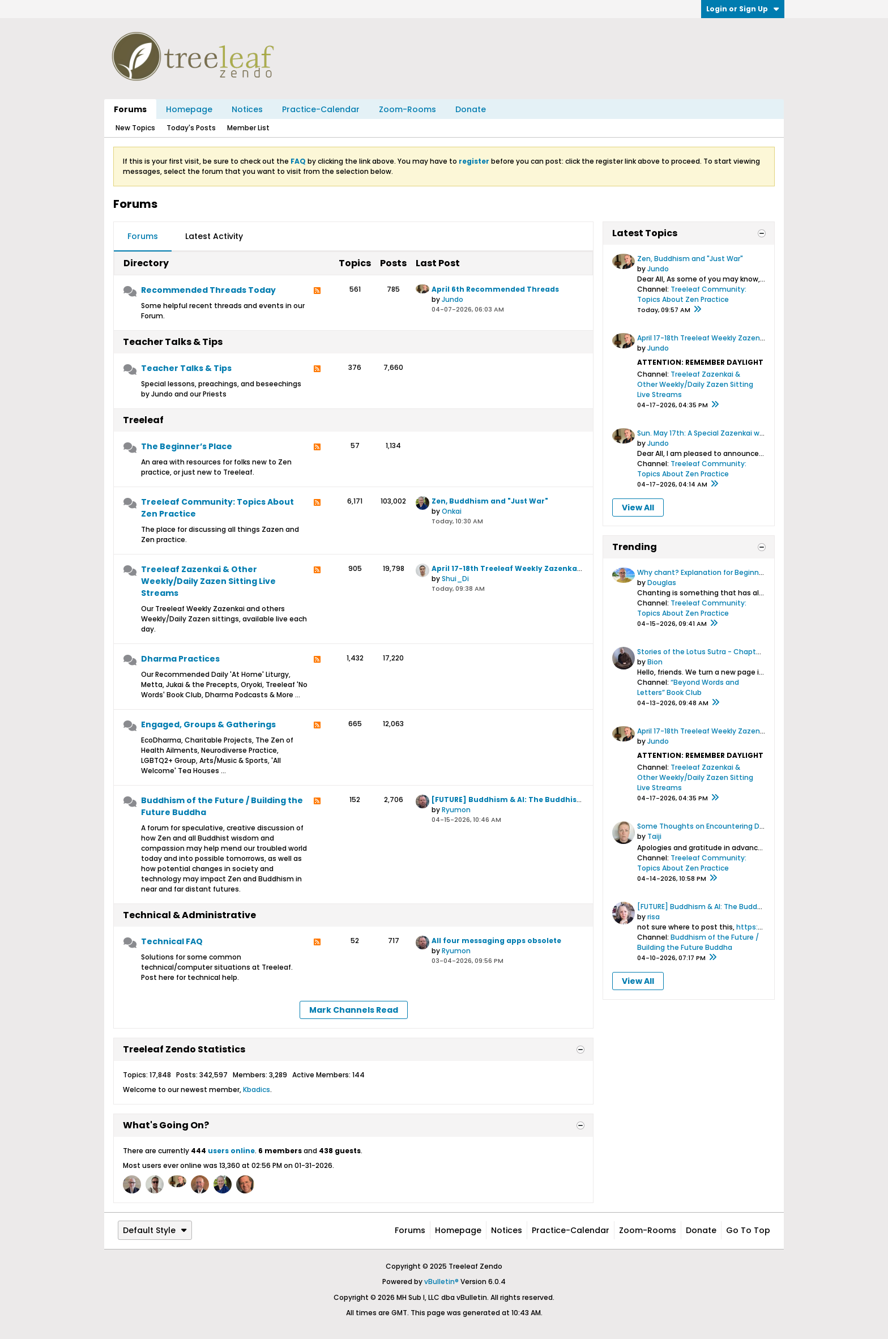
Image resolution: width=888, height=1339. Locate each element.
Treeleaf (143, 420)
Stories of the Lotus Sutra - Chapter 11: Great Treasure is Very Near (752, 651)
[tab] (143, 236)
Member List (248, 128)
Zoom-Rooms (407, 109)
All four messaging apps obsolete (496, 940)
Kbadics (256, 1089)
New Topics (135, 128)
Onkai (452, 511)
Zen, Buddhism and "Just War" (490, 501)
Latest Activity (214, 236)
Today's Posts (191, 128)
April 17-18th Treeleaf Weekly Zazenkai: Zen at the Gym (537, 568)
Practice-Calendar (321, 109)
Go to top (748, 1230)
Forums (130, 109)
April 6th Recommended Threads (495, 289)
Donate (470, 109)
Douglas (661, 582)
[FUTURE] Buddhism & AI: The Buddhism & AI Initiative (535, 799)
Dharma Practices (180, 658)
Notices (247, 109)
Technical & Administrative (189, 915)
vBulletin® (441, 1281)
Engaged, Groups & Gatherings (208, 724)
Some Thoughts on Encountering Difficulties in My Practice (739, 826)
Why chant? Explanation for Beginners (703, 572)
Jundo (452, 299)
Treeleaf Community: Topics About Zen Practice (217, 507)
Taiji (654, 836)
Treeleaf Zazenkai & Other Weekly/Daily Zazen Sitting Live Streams (208, 581)
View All (638, 507)
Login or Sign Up (742, 9)
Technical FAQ (172, 941)
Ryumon (456, 810)
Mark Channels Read (353, 1010)
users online (231, 1150)
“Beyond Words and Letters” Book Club (688, 687)
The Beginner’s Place (186, 446)
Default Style (155, 1230)
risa (653, 917)
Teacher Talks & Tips (173, 341)
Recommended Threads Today (208, 290)
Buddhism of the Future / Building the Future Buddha (222, 806)
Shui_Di (455, 578)
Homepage (189, 109)
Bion (655, 662)
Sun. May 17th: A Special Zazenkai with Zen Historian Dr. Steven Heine (756, 433)
